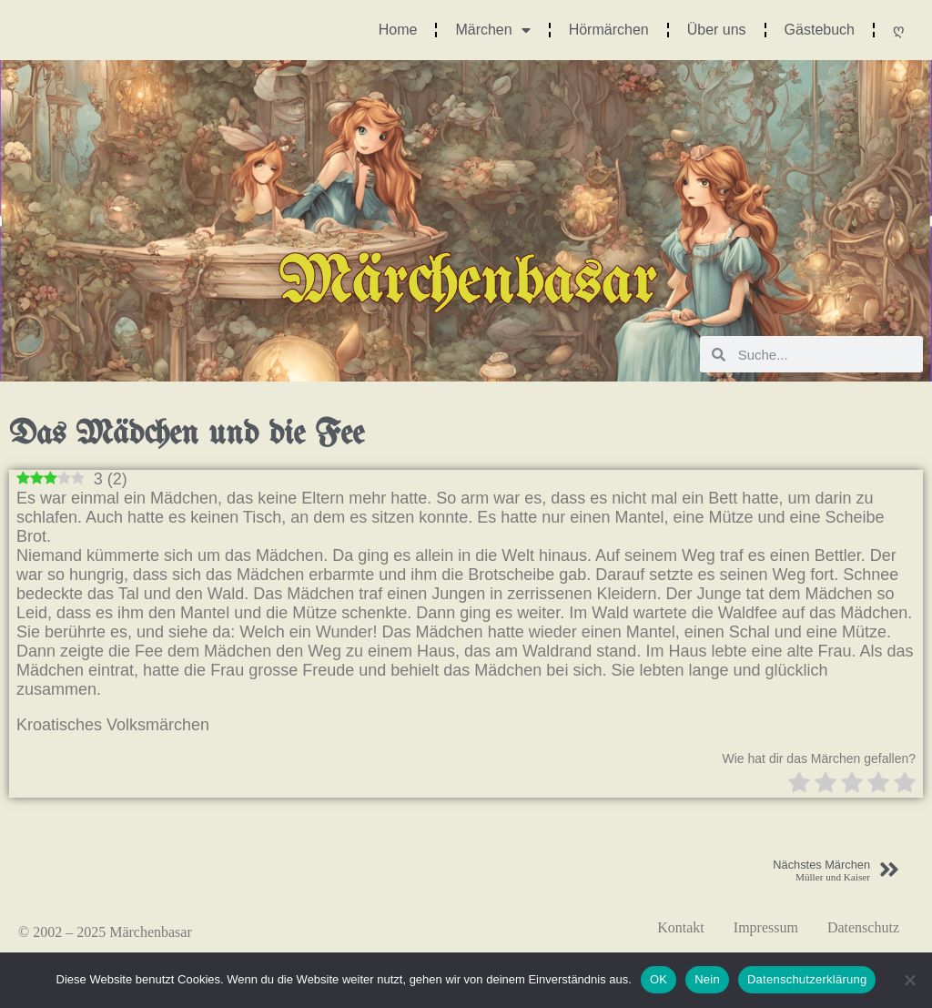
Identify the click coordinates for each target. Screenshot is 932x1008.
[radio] (799, 784)
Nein (707, 979)
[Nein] (909, 980)
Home (398, 29)
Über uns (716, 29)
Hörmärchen (609, 29)
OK (658, 979)
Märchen (492, 30)
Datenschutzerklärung (806, 979)
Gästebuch (820, 29)
